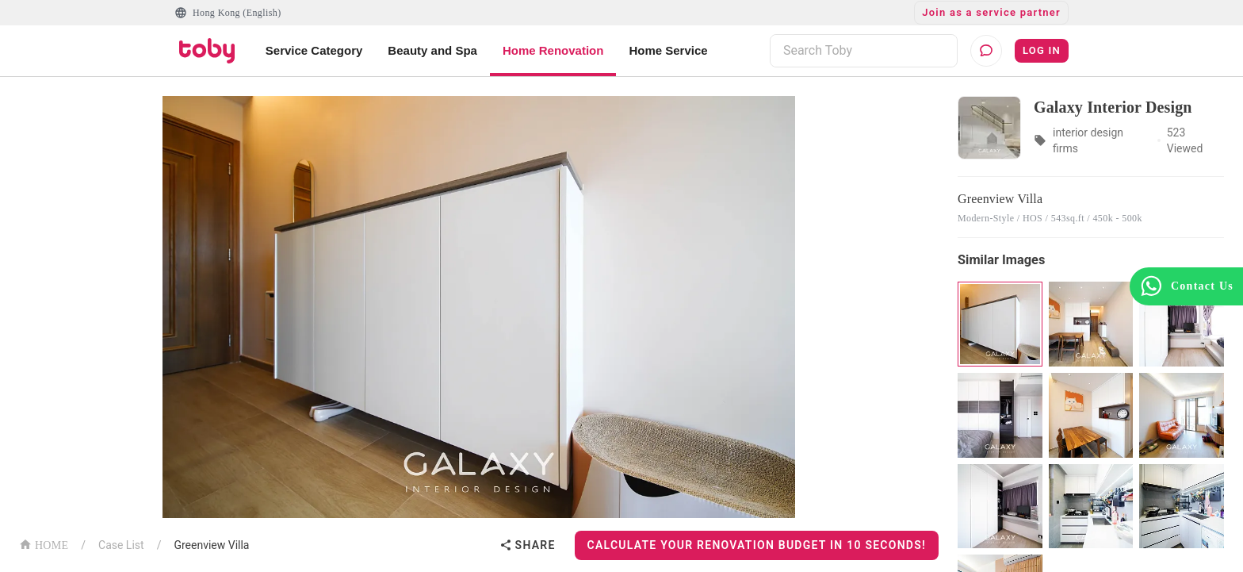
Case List (121, 545)
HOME (43, 543)
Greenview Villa (211, 545)
